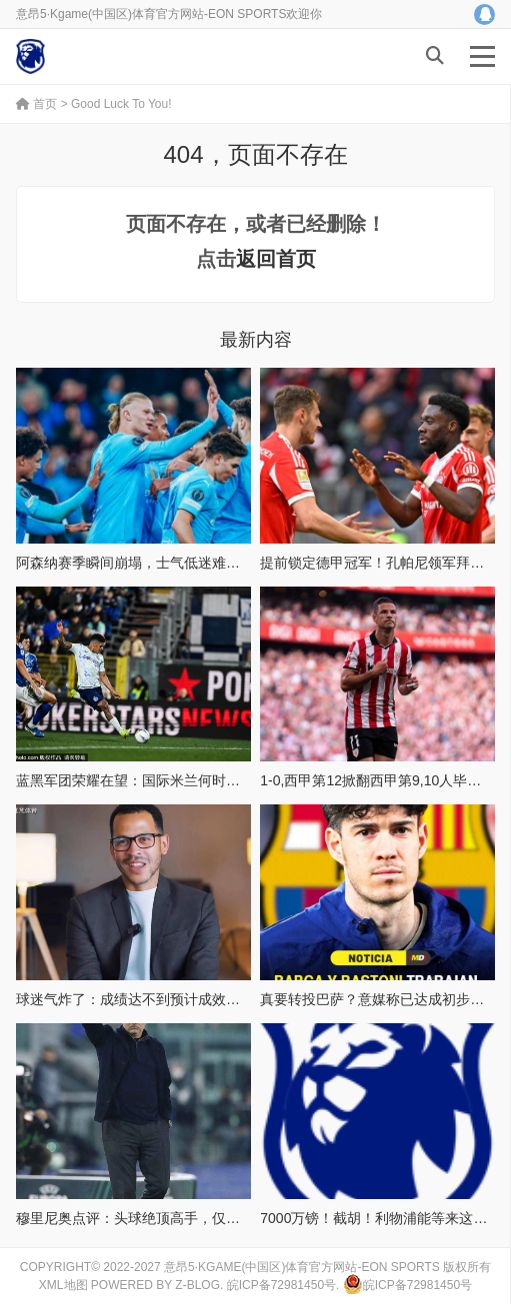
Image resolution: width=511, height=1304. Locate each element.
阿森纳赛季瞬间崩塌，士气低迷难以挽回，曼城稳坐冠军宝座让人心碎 (233, 563)
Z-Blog (197, 1285)
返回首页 (276, 259)
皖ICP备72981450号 (281, 1285)
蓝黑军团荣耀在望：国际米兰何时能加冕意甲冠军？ (177, 780)
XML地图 (63, 1285)
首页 (36, 104)
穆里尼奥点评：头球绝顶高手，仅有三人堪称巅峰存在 (184, 1218)
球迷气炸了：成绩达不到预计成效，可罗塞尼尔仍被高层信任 (205, 999)
